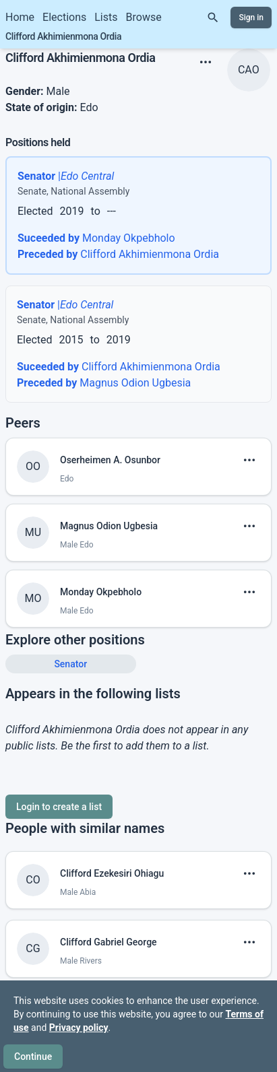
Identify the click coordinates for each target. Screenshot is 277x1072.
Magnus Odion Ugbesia (104, 369)
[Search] (213, 17)
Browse (144, 17)
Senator (70, 650)
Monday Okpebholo (96, 224)
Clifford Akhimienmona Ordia (118, 240)
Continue (33, 1056)
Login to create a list (59, 793)
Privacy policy (79, 1027)
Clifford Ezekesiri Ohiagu (112, 860)
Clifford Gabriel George (108, 928)
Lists (105, 17)
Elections (64, 17)
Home (19, 17)
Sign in (251, 17)
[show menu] (205, 48)
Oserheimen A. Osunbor (110, 446)
